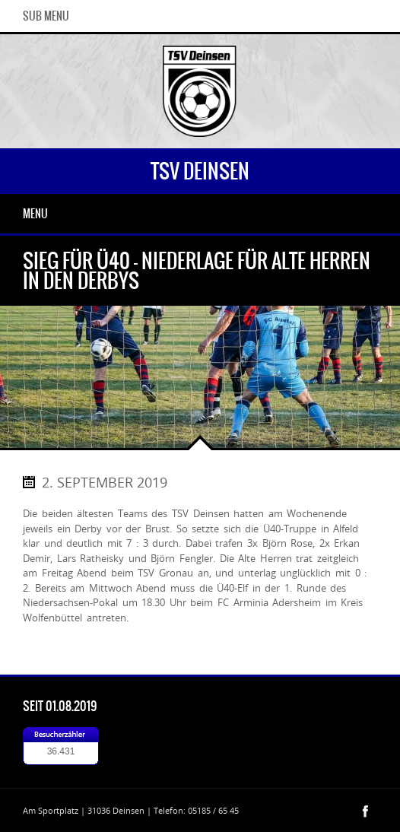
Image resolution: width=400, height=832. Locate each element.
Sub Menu (46, 16)
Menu (35, 213)
